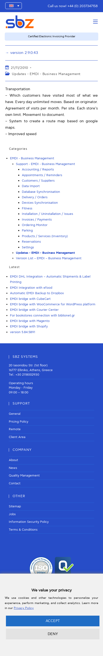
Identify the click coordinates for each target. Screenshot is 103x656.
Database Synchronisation (41, 192)
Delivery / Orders (34, 197)
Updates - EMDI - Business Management (46, 74)
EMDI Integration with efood (31, 288)
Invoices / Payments (37, 220)
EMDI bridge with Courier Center (34, 310)
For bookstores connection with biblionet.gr (42, 315)
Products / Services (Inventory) (45, 236)
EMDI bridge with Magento (30, 321)
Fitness (27, 208)
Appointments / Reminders (42, 175)
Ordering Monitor (34, 225)
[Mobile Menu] (95, 21)
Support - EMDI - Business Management (45, 164)
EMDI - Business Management (32, 158)
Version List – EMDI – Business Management (48, 258)
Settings (28, 247)
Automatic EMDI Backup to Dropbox (37, 293)
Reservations (31, 242)
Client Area (17, 437)
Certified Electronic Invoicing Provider (51, 36)
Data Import (31, 186)
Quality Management (24, 475)
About (13, 460)
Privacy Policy (24, 608)
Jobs (12, 514)
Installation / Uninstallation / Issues (47, 214)
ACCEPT (53, 621)
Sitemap (15, 506)
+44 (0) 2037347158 (82, 6)
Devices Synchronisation (40, 203)
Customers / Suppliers (38, 181)
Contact (14, 483)
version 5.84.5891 (22, 332)
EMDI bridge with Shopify (29, 326)
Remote (15, 429)
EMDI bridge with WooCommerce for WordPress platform (52, 304)
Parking (27, 230)
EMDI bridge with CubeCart (30, 299)
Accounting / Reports (38, 169)
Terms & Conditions (23, 530)
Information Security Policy (29, 522)
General (14, 414)
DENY (53, 634)
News (13, 468)
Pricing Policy (18, 422)
